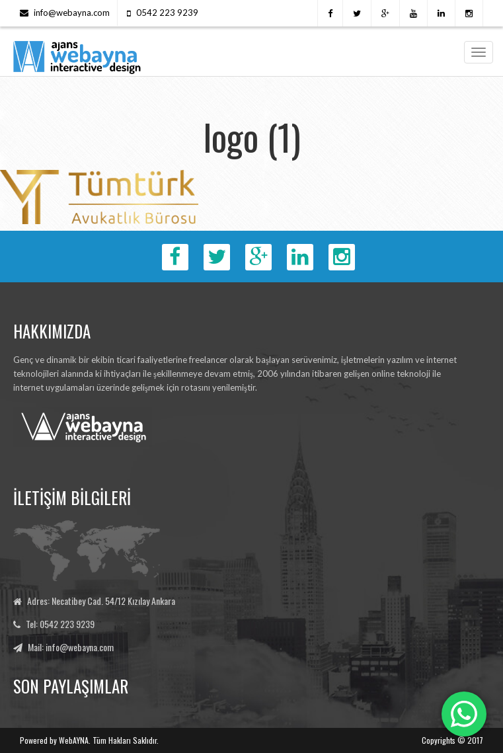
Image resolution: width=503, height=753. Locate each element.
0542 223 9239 (167, 12)
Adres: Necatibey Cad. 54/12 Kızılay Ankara (101, 601)
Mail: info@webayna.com (71, 647)
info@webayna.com (72, 12)
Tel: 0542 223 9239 (60, 624)
